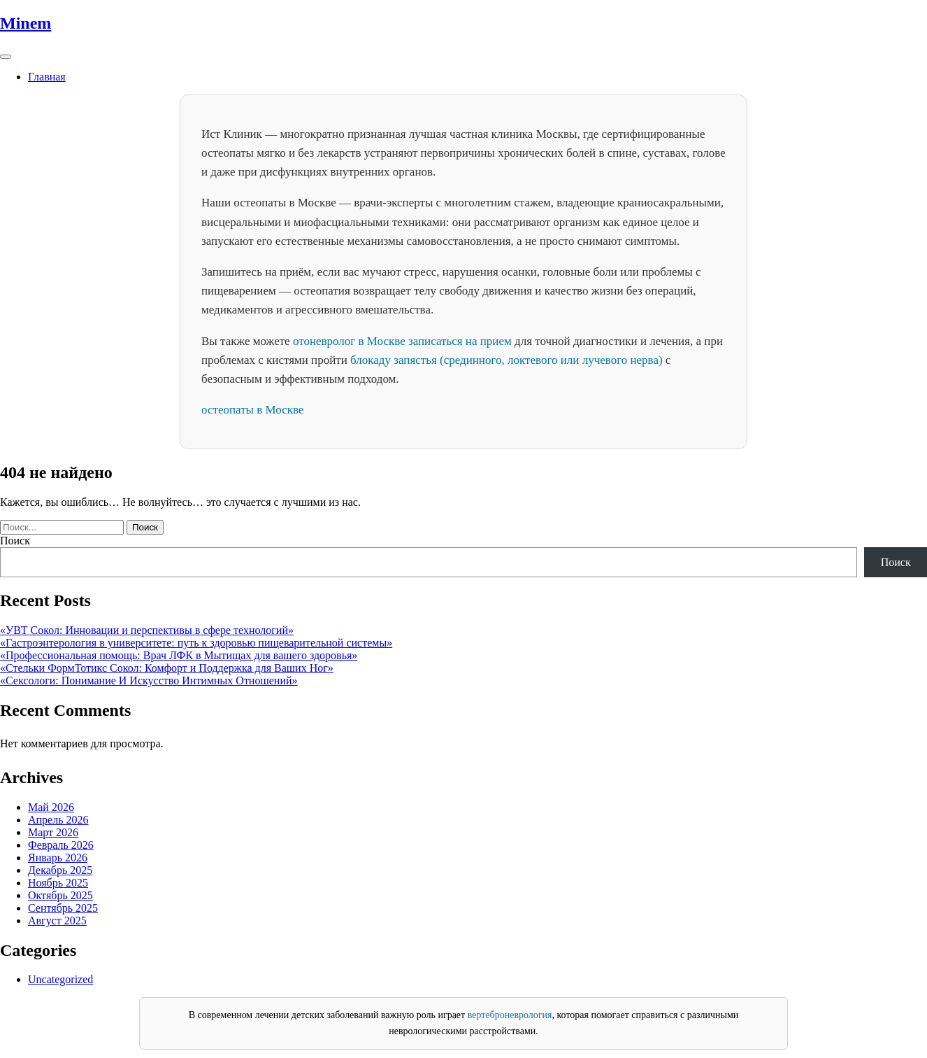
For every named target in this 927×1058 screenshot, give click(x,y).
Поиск (15, 540)
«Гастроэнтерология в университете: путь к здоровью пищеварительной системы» (196, 643)
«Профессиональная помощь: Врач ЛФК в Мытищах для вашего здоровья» (178, 655)
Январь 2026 (57, 857)
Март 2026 (53, 832)
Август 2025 (57, 920)
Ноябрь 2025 (58, 883)
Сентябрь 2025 (63, 908)
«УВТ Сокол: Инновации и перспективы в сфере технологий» (147, 630)
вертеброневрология (510, 1015)
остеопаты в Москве (252, 409)
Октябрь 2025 (60, 895)
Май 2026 (51, 807)
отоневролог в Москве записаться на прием (402, 341)
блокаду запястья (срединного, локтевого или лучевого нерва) (506, 360)
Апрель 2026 (58, 820)
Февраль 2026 (61, 845)
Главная (47, 77)
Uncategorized (60, 979)
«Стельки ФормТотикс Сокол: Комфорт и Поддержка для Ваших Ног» (166, 668)
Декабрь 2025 (60, 870)
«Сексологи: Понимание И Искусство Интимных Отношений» (149, 680)
